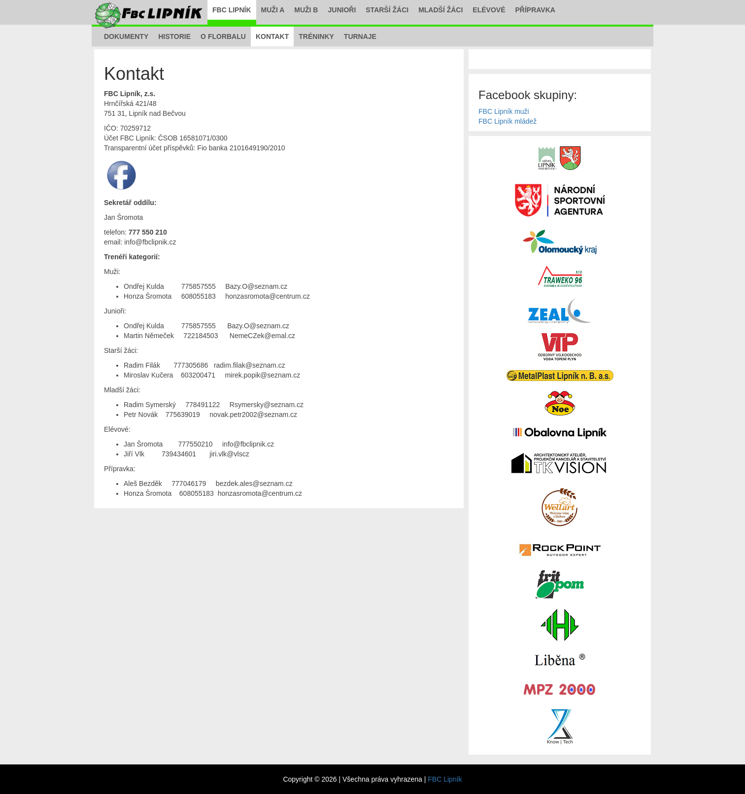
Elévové (489, 10)
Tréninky (316, 36)
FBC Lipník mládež (507, 121)
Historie (174, 36)
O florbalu (223, 36)
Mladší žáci (440, 10)
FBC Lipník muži (503, 111)
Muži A (273, 10)
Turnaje (360, 36)
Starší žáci (387, 10)
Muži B (306, 10)
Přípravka (535, 10)
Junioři (342, 10)
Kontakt (272, 36)
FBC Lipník (231, 10)
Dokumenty (126, 36)
